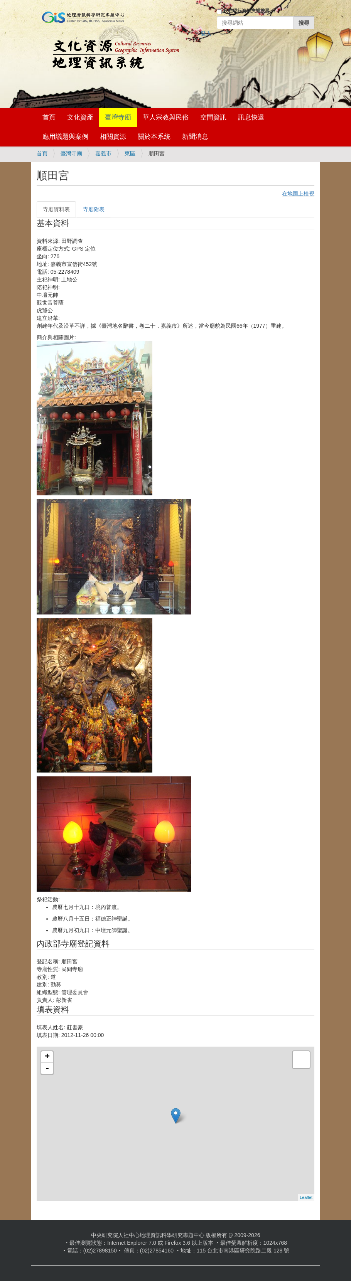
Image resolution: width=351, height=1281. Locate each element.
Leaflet (306, 1197)
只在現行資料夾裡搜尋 (246, 10)
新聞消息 (195, 136)
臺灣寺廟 (118, 117)
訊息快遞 (251, 117)
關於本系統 (154, 136)
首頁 (49, 117)
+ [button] (47, 1057)
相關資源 (113, 136)
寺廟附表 (94, 209)
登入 (206, 33)
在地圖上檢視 (298, 193)
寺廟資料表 (56, 209)
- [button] (47, 1068)
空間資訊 (213, 117)
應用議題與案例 (65, 136)
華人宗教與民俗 (166, 117)
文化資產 (80, 117)
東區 (130, 153)
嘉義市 (103, 153)
